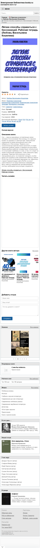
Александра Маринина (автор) (11, 485)
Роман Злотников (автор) (9, 474)
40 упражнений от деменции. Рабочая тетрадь (8, 276)
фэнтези (4, 393)
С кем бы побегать (18, 367)
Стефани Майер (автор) (9, 463)
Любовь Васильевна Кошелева (14, 19)
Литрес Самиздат (28, 515)
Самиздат (9, 107)
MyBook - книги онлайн (30, 518)
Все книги (35, 251)
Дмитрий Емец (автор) (9, 477)
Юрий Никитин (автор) (8, 466)
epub (20, 119)
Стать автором (6, 518)
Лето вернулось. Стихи (20, 441)
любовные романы (7, 391)
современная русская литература (12, 399)
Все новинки (34, 327)
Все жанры (34, 387)
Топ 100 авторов (17, 382)
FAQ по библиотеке (8, 515)
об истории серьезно (8, 409)
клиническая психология (10, 102)
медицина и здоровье (16, 104)
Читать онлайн (8, 125)
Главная (4, 17)
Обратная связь (7, 513)
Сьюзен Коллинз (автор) (9, 471)
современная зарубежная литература (13, 404)
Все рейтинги (34, 378)
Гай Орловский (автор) (9, 469)
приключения (16, 370)
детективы (5, 407)
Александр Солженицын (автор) (12, 482)
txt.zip (4, 121)
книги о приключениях (9, 415)
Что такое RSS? (7, 527)
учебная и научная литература (11, 396)
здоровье (5, 104)
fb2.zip (28, 119)
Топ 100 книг (5, 382)
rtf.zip (9, 121)
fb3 (24, 119)
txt (32, 119)
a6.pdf (18, 121)
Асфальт (15, 494)
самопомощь (18, 107)
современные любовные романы (12, 401)
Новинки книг (6, 525)
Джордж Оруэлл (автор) (9, 461)
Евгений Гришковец (18, 496)
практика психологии (18, 17)
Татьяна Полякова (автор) (10, 479)
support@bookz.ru (7, 533)
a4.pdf (14, 121)
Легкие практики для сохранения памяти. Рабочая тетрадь (23, 276)
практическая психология (29, 102)
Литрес (25, 513)
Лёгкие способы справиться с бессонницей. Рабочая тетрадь (17, 171)
